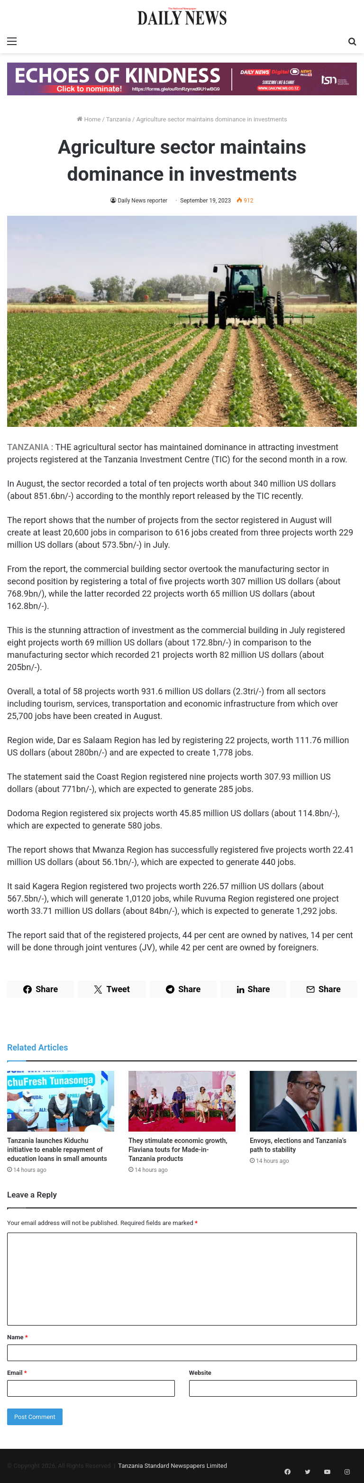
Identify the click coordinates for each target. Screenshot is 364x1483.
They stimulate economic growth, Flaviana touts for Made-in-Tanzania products (178, 1149)
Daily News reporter (143, 200)
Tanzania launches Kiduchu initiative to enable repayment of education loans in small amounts (57, 1149)
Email (17, 1372)
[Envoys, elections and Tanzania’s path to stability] (303, 1101)
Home (88, 119)
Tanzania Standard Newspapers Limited (172, 1465)
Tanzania (118, 119)
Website (200, 1372)
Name (17, 1337)
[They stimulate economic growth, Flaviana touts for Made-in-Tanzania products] (182, 1101)
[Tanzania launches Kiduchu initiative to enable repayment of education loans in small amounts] (60, 1101)
